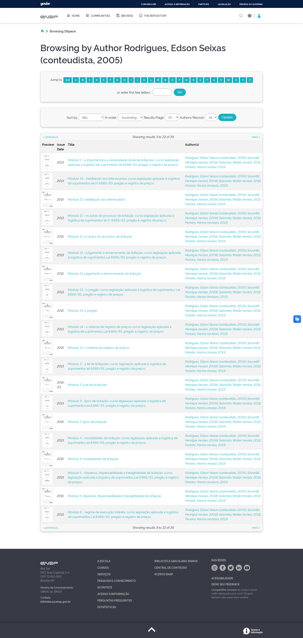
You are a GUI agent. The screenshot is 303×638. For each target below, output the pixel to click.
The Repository (153, 15)
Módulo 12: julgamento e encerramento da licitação (104, 273)
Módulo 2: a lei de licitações (87, 384)
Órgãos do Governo (251, 4)
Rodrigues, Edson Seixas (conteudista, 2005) (215, 157)
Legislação (224, 4)
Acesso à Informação (113, 594)
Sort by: (72, 117)
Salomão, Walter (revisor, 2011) (239, 162)
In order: (111, 117)
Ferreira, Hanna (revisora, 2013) (206, 185)
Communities (97, 15)
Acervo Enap (163, 574)
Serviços (104, 574)
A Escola (103, 561)
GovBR (45, 4)
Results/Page (154, 117)
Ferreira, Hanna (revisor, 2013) (205, 167)
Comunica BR (148, 4)
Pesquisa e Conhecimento (116, 580)
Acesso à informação (177, 4)
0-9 (68, 79)
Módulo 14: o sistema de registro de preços (98, 347)
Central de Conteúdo (170, 567)
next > (256, 137)
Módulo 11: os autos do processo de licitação (100, 236)
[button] (249, 15)
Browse (124, 15)
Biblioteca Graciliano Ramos (176, 561)
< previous (50, 137)
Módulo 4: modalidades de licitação (93, 459)
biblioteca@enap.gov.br (55, 601)
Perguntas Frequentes (114, 600)
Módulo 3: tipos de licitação (87, 421)
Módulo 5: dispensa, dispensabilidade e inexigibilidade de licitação (114, 496)
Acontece (104, 587)
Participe (203, 4)
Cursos (103, 567)
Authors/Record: (192, 117)
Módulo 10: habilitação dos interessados (96, 199)
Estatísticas (106, 607)
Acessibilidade (222, 578)
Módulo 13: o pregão (82, 310)
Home (73, 15)
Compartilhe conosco (224, 589)
